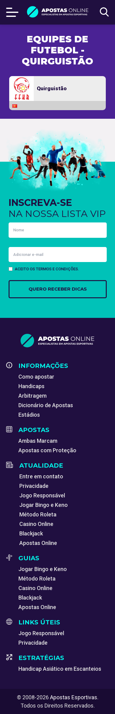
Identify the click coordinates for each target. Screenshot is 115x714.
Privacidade (33, 486)
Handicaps (31, 386)
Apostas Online (38, 543)
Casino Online (36, 524)
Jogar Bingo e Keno (43, 505)
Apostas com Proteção (47, 450)
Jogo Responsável (42, 495)
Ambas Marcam (37, 441)
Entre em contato (41, 476)
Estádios (29, 414)
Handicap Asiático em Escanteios (59, 669)
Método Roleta (37, 514)
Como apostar (36, 376)
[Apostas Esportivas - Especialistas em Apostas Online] (57, 340)
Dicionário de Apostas (45, 405)
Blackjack (31, 533)
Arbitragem (32, 395)
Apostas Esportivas (73, 697)
